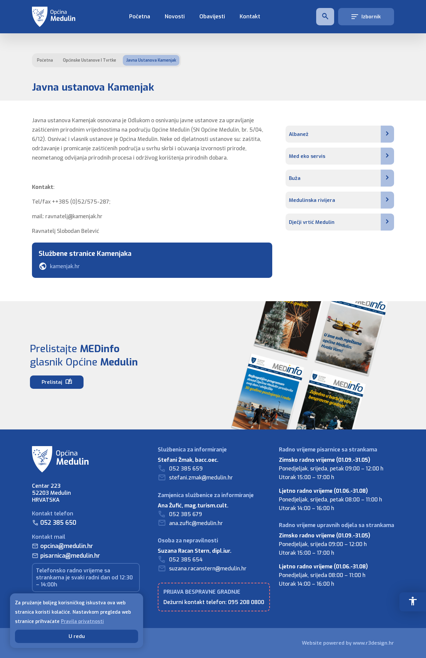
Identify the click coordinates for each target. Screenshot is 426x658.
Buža (341, 178)
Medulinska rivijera (341, 200)
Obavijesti (212, 16)
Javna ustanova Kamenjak (151, 60)
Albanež (341, 134)
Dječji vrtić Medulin (341, 222)
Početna (139, 16)
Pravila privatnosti (82, 621)
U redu (77, 636)
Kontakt (250, 16)
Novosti (175, 16)
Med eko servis (341, 156)
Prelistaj (57, 381)
